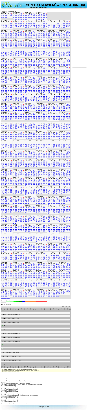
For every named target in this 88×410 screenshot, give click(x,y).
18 (13, 18)
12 (15, 17)
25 (10, 15)
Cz (6, 13)
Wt (3, 13)
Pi (8, 13)
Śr (5, 13)
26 (11, 15)
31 (23, 19)
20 (1, 15)
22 (5, 15)
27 (1, 17)
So (10, 13)
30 (6, 17)
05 (15, 15)
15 (20, 17)
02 (21, 14)
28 (3, 17)
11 (13, 17)
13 (16, 17)
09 (21, 15)
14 (18, 17)
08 (20, 15)
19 (11, 14)
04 (13, 15)
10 (23, 15)
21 (3, 15)
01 (20, 14)
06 (16, 15)
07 (18, 15)
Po (1, 13)
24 (8, 15)
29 (5, 17)
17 (23, 17)
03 (23, 14)
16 (21, 17)
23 (6, 15)
